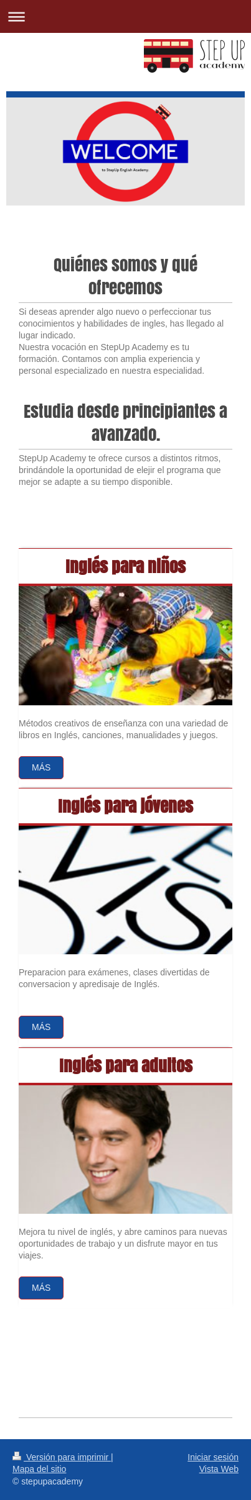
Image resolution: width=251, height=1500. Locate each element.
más (41, 1288)
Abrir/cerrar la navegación (125, 16)
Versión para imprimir (61, 1457)
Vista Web (219, 1469)
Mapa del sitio (39, 1469)
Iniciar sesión (213, 1457)
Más (41, 767)
